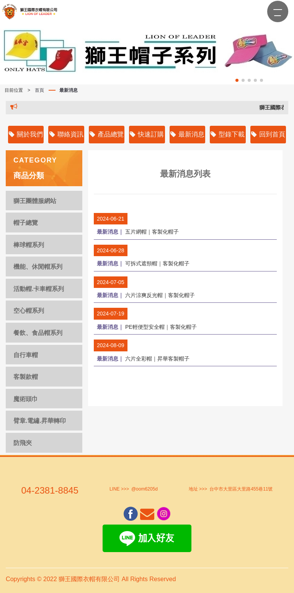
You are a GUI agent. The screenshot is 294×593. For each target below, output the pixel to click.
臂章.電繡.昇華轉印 (39, 421)
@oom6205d (144, 489)
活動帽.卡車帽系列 (38, 289)
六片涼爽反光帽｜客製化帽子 (146, 295)
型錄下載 (228, 134)
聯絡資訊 (66, 134)
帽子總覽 (25, 222)
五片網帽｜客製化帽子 (138, 232)
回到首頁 (268, 134)
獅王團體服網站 (34, 201)
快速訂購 (147, 134)
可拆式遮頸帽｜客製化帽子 (143, 263)
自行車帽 (25, 355)
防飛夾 (22, 443)
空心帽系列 (28, 310)
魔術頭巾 (25, 399)
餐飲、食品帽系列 (37, 333)
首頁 (39, 90)
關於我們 (26, 134)
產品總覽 (107, 134)
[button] (236, 80)
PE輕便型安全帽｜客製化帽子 (147, 326)
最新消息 (68, 90)
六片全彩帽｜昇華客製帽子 (143, 358)
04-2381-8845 (49, 490)
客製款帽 (25, 377)
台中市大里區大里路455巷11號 (241, 489)
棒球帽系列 (28, 245)
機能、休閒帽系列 (37, 266)
